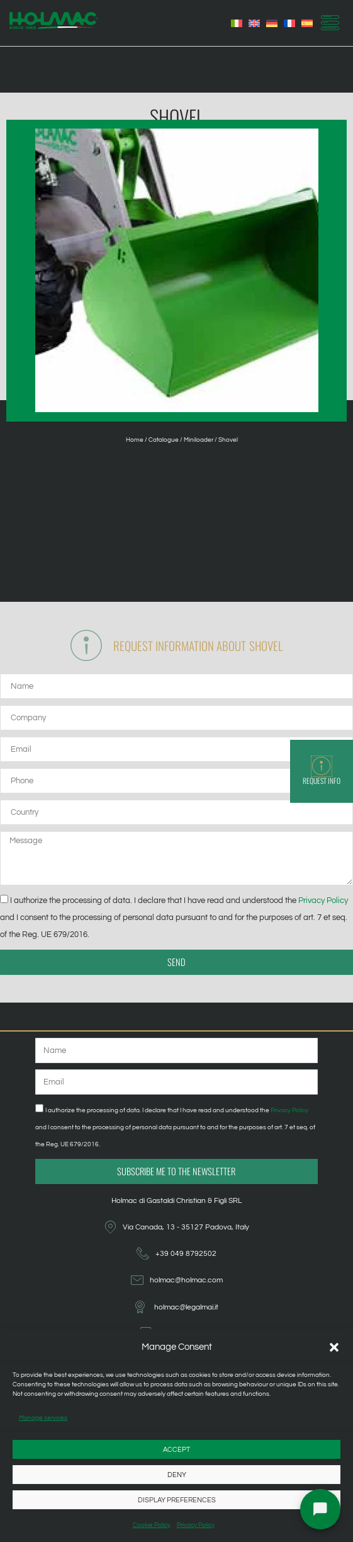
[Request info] (321, 766)
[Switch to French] (289, 23)
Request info (321, 780)
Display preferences (177, 1500)
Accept (176, 1449)
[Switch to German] (272, 23)
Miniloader (198, 440)
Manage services (43, 1418)
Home (134, 440)
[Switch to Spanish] (307, 23)
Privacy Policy (196, 1525)
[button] (334, 1347)
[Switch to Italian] (236, 23)
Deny (176, 1474)
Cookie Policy (152, 1525)
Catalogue (163, 440)
